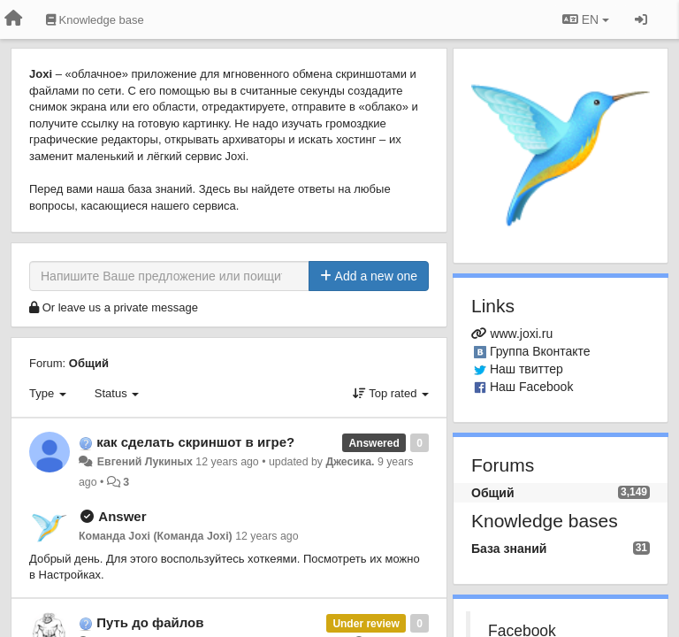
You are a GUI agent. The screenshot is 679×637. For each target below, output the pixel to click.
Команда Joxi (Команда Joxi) (156, 536)
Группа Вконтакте (540, 351)
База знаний (508, 548)
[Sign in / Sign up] (641, 19)
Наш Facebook (532, 387)
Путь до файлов (149, 622)
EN (585, 19)
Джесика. (349, 462)
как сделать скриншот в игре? (195, 441)
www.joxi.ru (521, 333)
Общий (89, 363)
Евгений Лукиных (143, 462)
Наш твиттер (526, 369)
